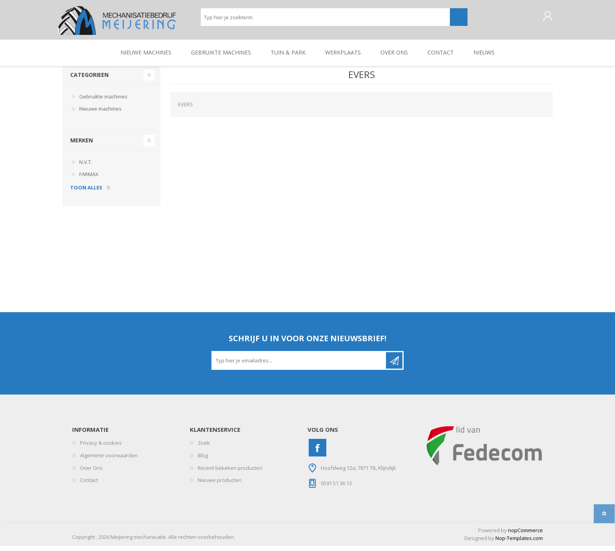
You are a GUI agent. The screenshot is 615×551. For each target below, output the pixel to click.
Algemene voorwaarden (109, 460)
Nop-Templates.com (519, 543)
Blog (203, 460)
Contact (89, 485)
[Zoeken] (325, 20)
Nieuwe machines (100, 114)
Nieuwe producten (220, 485)
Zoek (204, 448)
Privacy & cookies (101, 448)
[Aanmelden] (299, 366)
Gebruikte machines (103, 101)
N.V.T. (85, 167)
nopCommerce (525, 535)
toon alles (86, 193)
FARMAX (88, 179)
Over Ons (91, 472)
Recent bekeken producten (230, 472)
